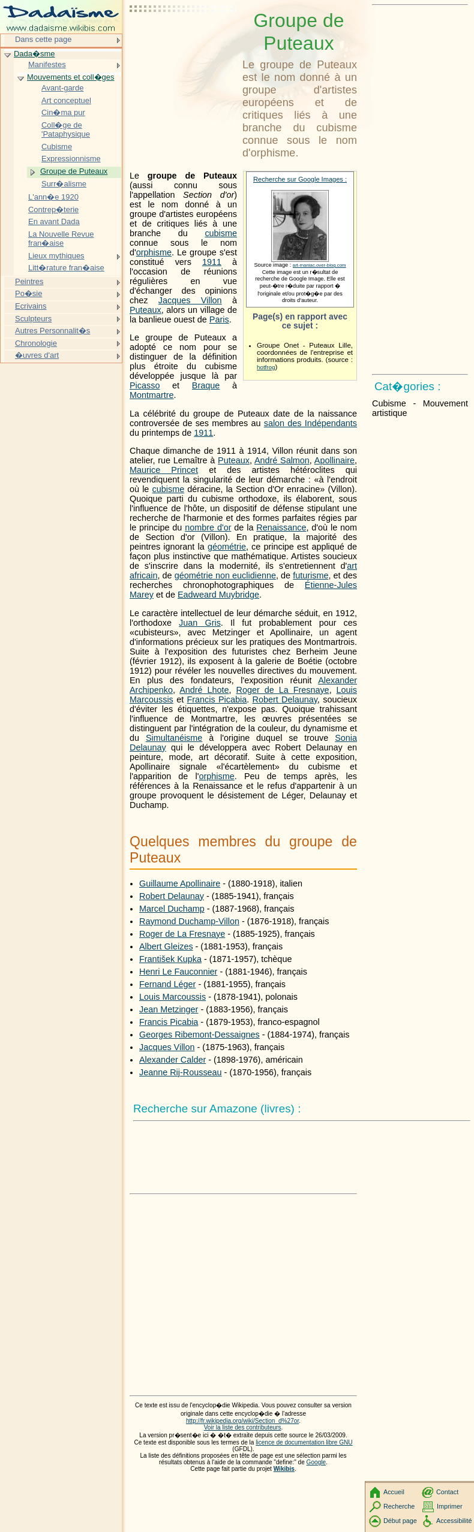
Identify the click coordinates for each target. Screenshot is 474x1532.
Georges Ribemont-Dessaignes (199, 1034)
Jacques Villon (190, 300)
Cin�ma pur (63, 112)
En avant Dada (54, 221)
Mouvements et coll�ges (70, 77)
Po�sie (28, 293)
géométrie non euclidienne (225, 575)
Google (316, 1462)
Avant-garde (62, 87)
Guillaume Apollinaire (179, 883)
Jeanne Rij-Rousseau (180, 1072)
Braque (206, 385)
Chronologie (36, 343)
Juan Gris (200, 623)
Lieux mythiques (56, 255)
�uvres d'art (37, 355)
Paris (219, 319)
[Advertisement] (184, 39)
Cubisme (56, 146)
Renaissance (281, 527)
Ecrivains (31, 305)
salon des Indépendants (310, 423)
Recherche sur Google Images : (300, 179)
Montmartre (152, 395)
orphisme (154, 252)
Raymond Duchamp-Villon (189, 921)
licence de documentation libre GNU (304, 1442)
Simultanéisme (174, 738)
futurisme (310, 575)
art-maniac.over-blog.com (319, 265)
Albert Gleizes (166, 946)
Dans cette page (43, 39)
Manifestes (47, 64)
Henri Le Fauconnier (178, 971)
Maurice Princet (164, 470)
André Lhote (204, 690)
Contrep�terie (53, 209)
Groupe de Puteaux (73, 171)
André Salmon (282, 460)
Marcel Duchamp (172, 908)
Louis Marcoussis (172, 997)
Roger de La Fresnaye (282, 690)
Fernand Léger (167, 984)
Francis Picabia (217, 699)
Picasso (145, 385)
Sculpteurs (33, 318)
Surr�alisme (63, 183)
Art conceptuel (66, 100)
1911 (211, 262)
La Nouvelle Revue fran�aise (61, 239)
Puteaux (145, 310)
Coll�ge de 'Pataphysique (65, 129)
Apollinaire (334, 460)
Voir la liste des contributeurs (242, 1427)
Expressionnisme (71, 158)
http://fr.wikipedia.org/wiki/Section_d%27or (242, 1421)
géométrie (227, 546)
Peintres (29, 281)
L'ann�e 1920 (53, 196)
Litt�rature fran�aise (66, 267)
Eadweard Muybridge (218, 594)
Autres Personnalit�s (52, 330)
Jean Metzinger (168, 1009)
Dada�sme (34, 53)
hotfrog (266, 367)
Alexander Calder (172, 1059)
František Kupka (170, 959)
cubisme (221, 233)
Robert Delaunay (285, 699)
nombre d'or (208, 527)
